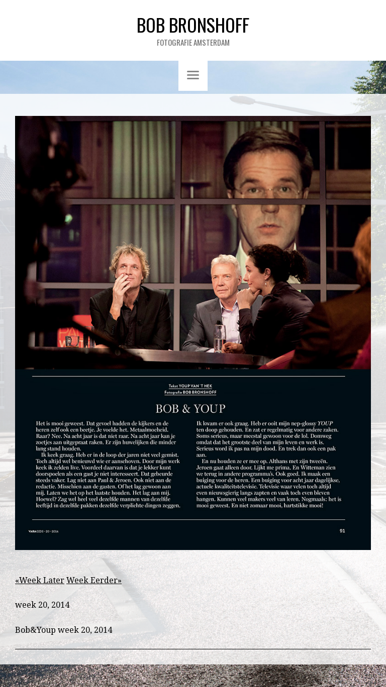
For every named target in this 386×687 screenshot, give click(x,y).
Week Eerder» (94, 580)
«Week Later (39, 580)
